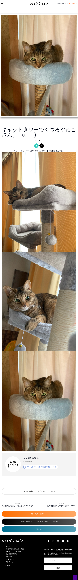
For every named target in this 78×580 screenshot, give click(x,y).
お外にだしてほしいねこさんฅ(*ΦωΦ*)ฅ (17, 506)
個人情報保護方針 (12, 554)
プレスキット (10, 562)
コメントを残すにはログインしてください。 (39, 491)
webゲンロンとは (12, 546)
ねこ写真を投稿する (39, 514)
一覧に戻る (39, 529)
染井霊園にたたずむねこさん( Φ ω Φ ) (61, 506)
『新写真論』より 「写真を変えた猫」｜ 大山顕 (39, 521)
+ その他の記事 (27, 461)
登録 (58, 568)
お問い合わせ (10, 559)
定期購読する (62, 3)
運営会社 (9, 557)
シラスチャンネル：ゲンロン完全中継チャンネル (40, 467)
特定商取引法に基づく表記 (15, 549)
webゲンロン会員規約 (13, 551)
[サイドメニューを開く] (2, 3)
